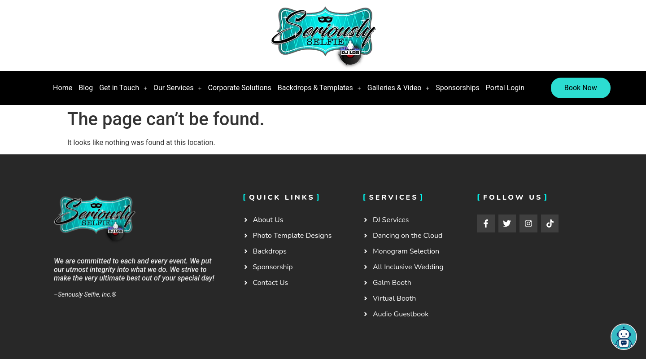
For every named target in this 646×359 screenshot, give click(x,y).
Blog (86, 87)
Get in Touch (123, 87)
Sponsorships (457, 87)
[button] (123, 88)
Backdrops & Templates (319, 87)
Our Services (177, 87)
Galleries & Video (398, 87)
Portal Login (505, 87)
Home (62, 87)
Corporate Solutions (239, 87)
